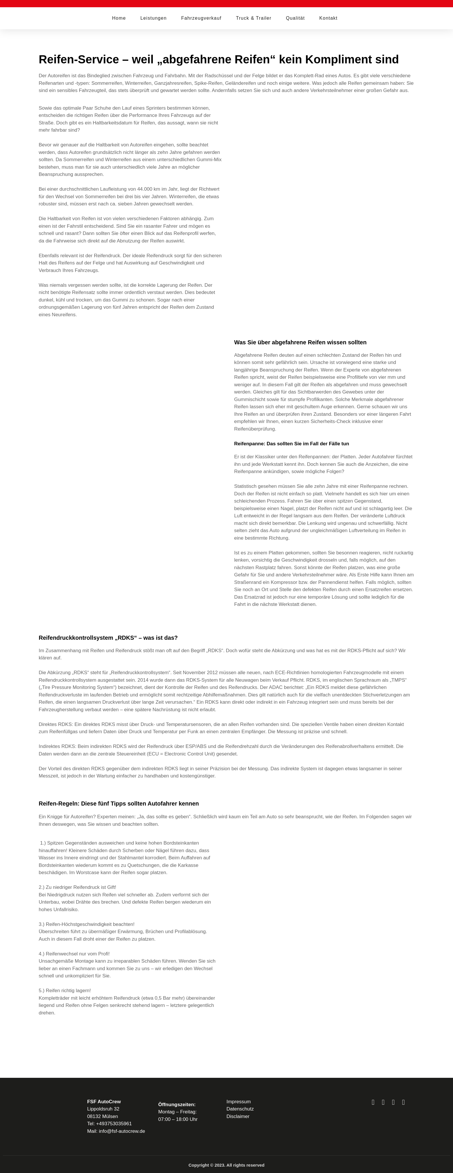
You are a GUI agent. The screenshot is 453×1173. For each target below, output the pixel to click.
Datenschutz (240, 1109)
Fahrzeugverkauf (201, 18)
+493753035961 (114, 1123)
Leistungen (153, 18)
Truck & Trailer (254, 18)
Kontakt (328, 18)
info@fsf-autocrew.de (122, 1131)
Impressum (238, 1101)
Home (119, 18)
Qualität (295, 18)
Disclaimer (237, 1116)
